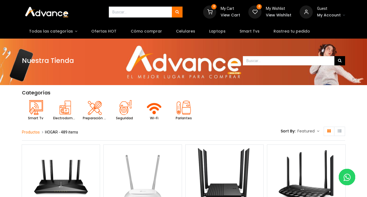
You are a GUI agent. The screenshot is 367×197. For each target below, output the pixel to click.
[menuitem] (104, 31)
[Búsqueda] (177, 12)
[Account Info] (331, 15)
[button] (308, 131)
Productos (31, 132)
